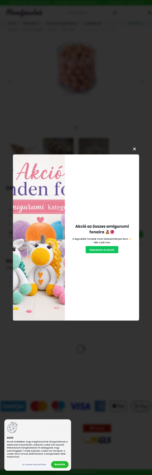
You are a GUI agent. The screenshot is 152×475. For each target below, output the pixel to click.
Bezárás (60, 464)
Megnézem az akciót (102, 249)
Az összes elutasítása (34, 464)
